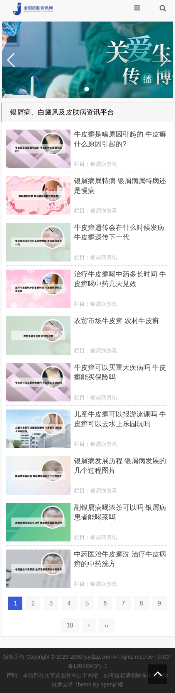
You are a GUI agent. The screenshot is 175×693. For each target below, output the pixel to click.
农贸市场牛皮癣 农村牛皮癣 (116, 321)
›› (106, 625)
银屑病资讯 (103, 164)
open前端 (112, 684)
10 (69, 625)
